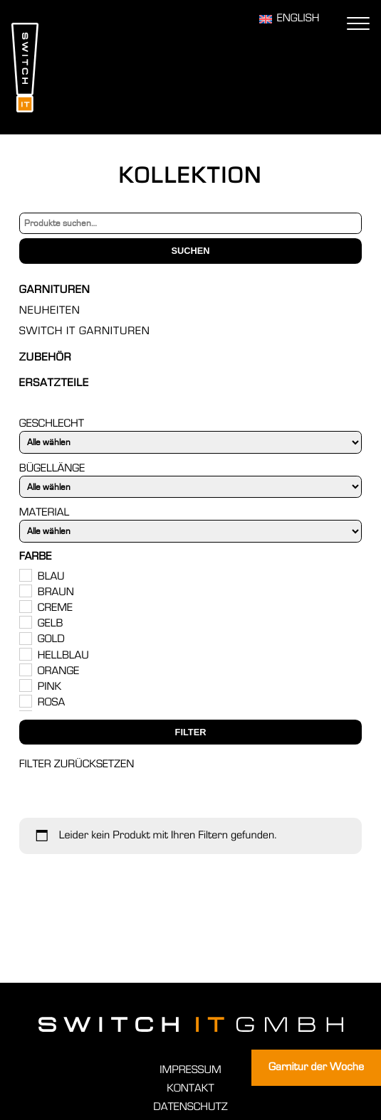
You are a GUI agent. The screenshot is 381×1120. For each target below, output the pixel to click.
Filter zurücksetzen (77, 764)
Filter (191, 732)
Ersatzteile (54, 383)
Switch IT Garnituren (84, 331)
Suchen (190, 250)
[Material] (190, 531)
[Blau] (25, 574)
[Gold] (25, 638)
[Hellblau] (25, 653)
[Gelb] (25, 621)
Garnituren (54, 290)
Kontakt (190, 1088)
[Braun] (25, 590)
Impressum (190, 1070)
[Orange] (25, 669)
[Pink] (25, 684)
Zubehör (45, 357)
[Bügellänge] (190, 487)
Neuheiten (49, 310)
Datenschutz (190, 1107)
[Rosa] (25, 700)
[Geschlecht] (190, 442)
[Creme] (25, 606)
